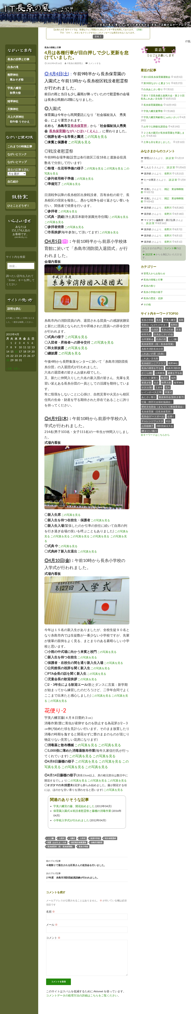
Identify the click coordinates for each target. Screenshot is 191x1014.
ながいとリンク (17, 154)
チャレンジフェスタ (152, 421)
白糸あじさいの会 (163, 334)
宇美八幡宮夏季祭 (153, 111)
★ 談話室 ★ (149, 254)
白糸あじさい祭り (153, 89)
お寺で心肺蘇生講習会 (156, 126)
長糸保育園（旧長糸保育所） (157, 411)
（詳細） (139, 29)
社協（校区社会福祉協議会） (157, 401)
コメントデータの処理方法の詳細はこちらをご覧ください (82, 995)
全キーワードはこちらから (155, 434)
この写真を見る (96, 136)
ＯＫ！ (98, 36)
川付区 (145, 329)
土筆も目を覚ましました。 (158, 142)
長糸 (158, 319)
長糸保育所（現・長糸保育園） (60, 846)
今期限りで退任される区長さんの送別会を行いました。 (87, 863)
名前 (50, 911)
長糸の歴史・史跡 (153, 298)
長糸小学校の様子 (153, 292)
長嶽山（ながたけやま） (154, 324)
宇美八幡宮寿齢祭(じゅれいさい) (161, 117)
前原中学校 (95, 838)
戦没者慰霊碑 (110, 838)
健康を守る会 (175, 372)
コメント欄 (170, 248)
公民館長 (160, 372)
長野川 (168, 173)
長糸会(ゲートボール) (153, 416)
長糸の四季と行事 (18, 59)
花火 (167, 387)
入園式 (72, 838)
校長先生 (146, 334)
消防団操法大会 (164, 426)
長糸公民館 (167, 329)
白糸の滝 (161, 339)
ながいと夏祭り (149, 377)
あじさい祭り (148, 397)
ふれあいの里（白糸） (153, 353)
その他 (147, 304)
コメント (53, 937)
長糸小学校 (83, 846)
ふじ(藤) (50, 838)
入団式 (62, 838)
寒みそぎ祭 (17, 79)
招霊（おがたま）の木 (56, 842)
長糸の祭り (150, 285)
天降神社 (12, 109)
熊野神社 (173, 363)
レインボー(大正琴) (151, 392)
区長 (178, 329)
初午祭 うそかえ (20, 121)
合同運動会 (147, 339)
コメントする (94, 63)
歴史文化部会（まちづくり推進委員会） (163, 406)
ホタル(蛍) (146, 387)
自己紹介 (12, 181)
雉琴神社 (178, 382)
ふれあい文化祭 (149, 358)
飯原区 (164, 377)
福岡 (173, 377)
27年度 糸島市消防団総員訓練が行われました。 (87, 875)
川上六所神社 (15, 116)
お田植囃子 (147, 426)
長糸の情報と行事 (52, 47)
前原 (156, 382)
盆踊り (170, 416)
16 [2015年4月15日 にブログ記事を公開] (16, 351)
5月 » (17, 368)
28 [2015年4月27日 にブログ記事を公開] (7, 360)
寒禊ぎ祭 (146, 382)
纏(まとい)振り (149, 430)
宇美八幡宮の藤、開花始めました (74, 806)
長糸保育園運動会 (153, 104)
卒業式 (168, 392)
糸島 (181, 319)
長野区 (174, 324)
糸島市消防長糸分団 (152, 348)
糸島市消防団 (96, 842)
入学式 (83, 838)
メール (52, 924)
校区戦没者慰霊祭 (78, 842)
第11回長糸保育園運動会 (157, 76)
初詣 (168, 421)
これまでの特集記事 (19, 146)
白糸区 (155, 329)
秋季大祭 (166, 382)
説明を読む (14, 308)
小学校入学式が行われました (71, 820)
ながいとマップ (17, 161)
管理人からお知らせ (154, 273)
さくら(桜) (146, 372)
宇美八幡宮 (170, 319)
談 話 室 (169, 158)
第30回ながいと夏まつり (157, 83)
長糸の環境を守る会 (152, 368)
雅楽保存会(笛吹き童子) (171, 397)
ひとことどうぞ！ (18, 205)
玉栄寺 (158, 387)
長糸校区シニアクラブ (153, 363)
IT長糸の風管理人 (75, 63)
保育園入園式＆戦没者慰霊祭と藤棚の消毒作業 (82, 810)
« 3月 (9, 368)
